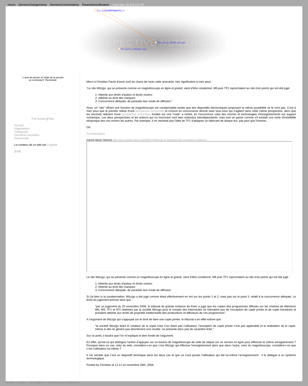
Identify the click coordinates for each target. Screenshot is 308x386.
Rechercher (21, 138)
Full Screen (39, 118)
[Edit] (17, 151)
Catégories (21, 131)
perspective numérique (136, 114)
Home (11, 4)
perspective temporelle (149, 111)
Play (51, 118)
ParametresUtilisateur (95, 4)
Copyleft (52, 144)
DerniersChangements (32, 4)
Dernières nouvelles (26, 135)
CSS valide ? (36, 382)
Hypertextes (21, 128)
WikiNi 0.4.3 (72, 382)
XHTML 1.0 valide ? (16, 382)
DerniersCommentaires (64, 4)
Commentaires (96, 133)
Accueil (18, 125)
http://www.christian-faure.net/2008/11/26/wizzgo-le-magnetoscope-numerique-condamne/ (159, 140)
